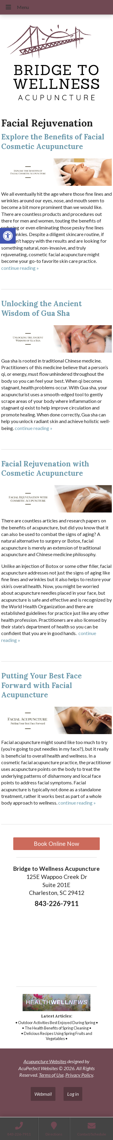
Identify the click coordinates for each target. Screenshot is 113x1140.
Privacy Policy (79, 1075)
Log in (73, 1094)
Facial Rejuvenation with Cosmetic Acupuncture (45, 468)
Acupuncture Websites (45, 1061)
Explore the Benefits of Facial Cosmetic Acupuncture (52, 141)
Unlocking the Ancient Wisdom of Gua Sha (41, 308)
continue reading (20, 268)
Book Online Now (56, 843)
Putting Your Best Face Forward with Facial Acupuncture (41, 685)
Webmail (43, 1094)
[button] (8, 236)
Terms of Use (51, 1075)
